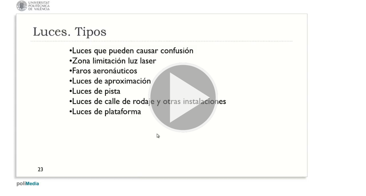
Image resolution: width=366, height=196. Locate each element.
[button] (183, 98)
